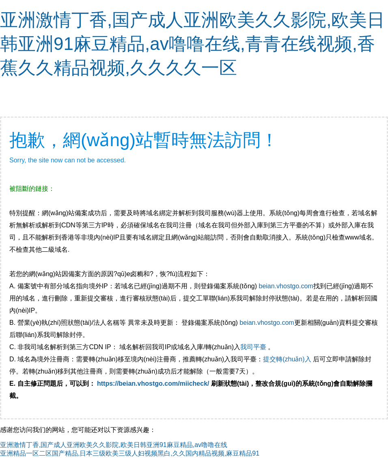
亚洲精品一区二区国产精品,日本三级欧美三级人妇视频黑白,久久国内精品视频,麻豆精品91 (129, 453)
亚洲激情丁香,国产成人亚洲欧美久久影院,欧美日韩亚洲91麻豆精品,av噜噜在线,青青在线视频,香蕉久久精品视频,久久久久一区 (192, 44)
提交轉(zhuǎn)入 (287, 359)
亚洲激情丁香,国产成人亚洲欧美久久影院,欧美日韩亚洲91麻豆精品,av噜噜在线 (113, 444)
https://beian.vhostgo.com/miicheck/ (153, 383)
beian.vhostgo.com (286, 286)
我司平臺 (254, 347)
